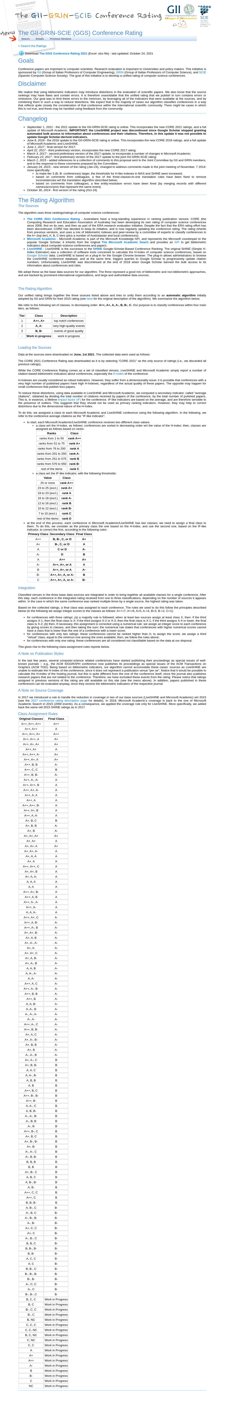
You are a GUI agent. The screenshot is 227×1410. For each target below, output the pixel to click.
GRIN (120, 72)
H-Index (118, 373)
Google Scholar (37, 255)
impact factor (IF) (69, 399)
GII (39, 72)
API (176, 242)
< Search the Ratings (32, 46)
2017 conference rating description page (59, 700)
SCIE (202, 72)
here (90, 298)
